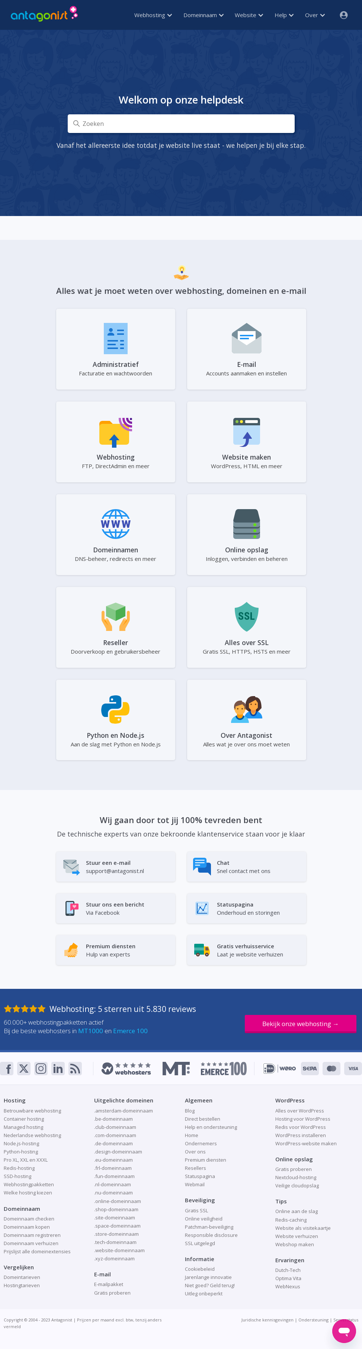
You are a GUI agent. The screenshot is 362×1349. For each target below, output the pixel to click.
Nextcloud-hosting (295, 1177)
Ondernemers (201, 1143)
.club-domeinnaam (115, 1127)
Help (284, 15)
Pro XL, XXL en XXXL (26, 1159)
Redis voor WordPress (300, 1127)
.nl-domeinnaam (112, 1184)
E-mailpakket (108, 1284)
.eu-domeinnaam (113, 1159)
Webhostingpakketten (29, 1184)
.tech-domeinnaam (115, 1242)
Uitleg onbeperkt (203, 1293)
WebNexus (287, 1286)
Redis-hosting (19, 1168)
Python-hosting (21, 1151)
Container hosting (24, 1118)
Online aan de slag (296, 1211)
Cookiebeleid (200, 1269)
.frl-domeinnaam (113, 1168)
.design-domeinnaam (118, 1151)
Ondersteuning (313, 1320)
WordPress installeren (300, 1135)
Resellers (195, 1168)
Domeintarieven (22, 1277)
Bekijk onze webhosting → (300, 1023)
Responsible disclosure (211, 1235)
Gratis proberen (112, 1292)
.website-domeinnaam (119, 1250)
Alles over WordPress (299, 1110)
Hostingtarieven (22, 1285)
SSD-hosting (17, 1176)
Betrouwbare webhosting (32, 1110)
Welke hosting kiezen (28, 1192)
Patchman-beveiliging (209, 1226)
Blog (190, 1110)
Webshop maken (294, 1244)
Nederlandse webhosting (32, 1135)
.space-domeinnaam (117, 1225)
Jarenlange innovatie (208, 1277)
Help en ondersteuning (211, 1127)
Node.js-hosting (21, 1143)
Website (249, 15)
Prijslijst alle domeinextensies (37, 1251)
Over (315, 15)
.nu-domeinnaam (113, 1192)
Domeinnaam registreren (32, 1235)
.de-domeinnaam (113, 1143)
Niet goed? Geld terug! (210, 1285)
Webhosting (153, 15)
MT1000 (90, 1030)
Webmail (195, 1184)
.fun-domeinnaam (114, 1176)
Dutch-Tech (288, 1270)
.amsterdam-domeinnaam (123, 1110)
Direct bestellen (202, 1118)
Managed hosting (23, 1127)
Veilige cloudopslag (297, 1185)
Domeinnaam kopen (27, 1226)
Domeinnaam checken (29, 1218)
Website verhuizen (296, 1236)
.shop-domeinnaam (116, 1209)
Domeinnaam (203, 15)
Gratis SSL (196, 1210)
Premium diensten (205, 1159)
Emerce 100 (130, 1030)
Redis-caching (291, 1219)
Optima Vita (288, 1278)
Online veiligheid (203, 1218)
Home (191, 1135)
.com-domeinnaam (115, 1135)
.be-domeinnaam (113, 1118)
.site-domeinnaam (114, 1217)
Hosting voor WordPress (302, 1118)
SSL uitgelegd (200, 1243)
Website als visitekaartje (303, 1228)
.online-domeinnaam (117, 1201)
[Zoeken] (181, 123)
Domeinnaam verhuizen (31, 1243)
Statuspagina (200, 1176)
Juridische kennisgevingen (267, 1320)
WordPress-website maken (306, 1143)
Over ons (195, 1151)
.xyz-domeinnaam (114, 1258)
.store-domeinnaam (116, 1234)
